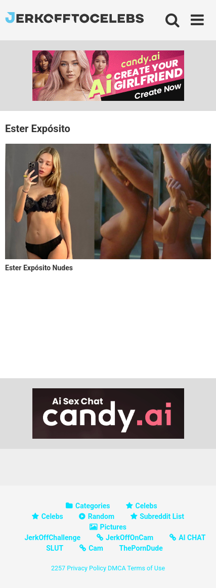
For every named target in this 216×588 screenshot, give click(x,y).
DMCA (117, 568)
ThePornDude (140, 548)
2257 (58, 568)
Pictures (113, 527)
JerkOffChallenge (52, 538)
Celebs (146, 506)
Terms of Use (146, 568)
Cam (96, 548)
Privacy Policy (86, 568)
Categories (92, 506)
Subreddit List (162, 516)
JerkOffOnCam (129, 538)
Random (101, 516)
